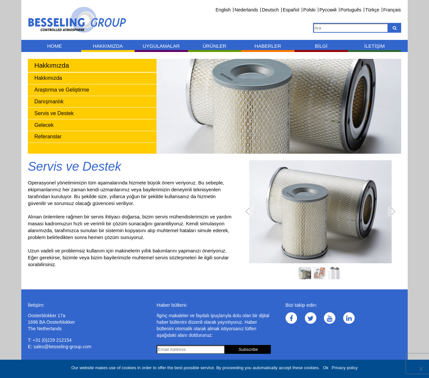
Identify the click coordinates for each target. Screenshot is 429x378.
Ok (325, 367)
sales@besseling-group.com (62, 346)
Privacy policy (345, 367)
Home (54, 46)
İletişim (374, 46)
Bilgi (321, 46)
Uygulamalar (160, 46)
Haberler (267, 46)
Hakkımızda (108, 46)
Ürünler (215, 46)
